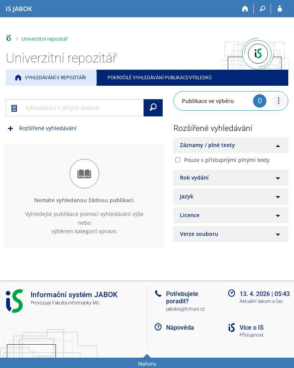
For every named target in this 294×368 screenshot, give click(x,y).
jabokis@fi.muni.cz (185, 309)
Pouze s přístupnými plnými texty (227, 160)
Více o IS (252, 327)
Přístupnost (251, 335)
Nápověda (180, 327)
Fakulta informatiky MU (76, 303)
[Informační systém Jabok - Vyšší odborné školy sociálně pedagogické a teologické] (19, 9)
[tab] (230, 145)
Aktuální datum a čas (261, 301)
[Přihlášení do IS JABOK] (279, 9)
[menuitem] (278, 101)
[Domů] (245, 9)
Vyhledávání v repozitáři (55, 77)
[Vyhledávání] (262, 9)
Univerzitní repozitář (44, 38)
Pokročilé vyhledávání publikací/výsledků (160, 77)
